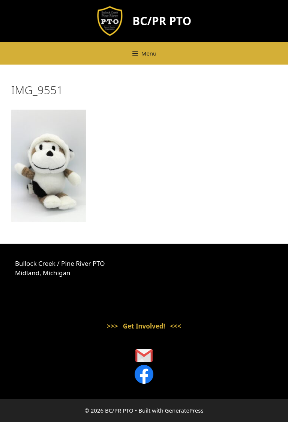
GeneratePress (184, 410)
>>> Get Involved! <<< (144, 326)
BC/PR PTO (161, 21)
